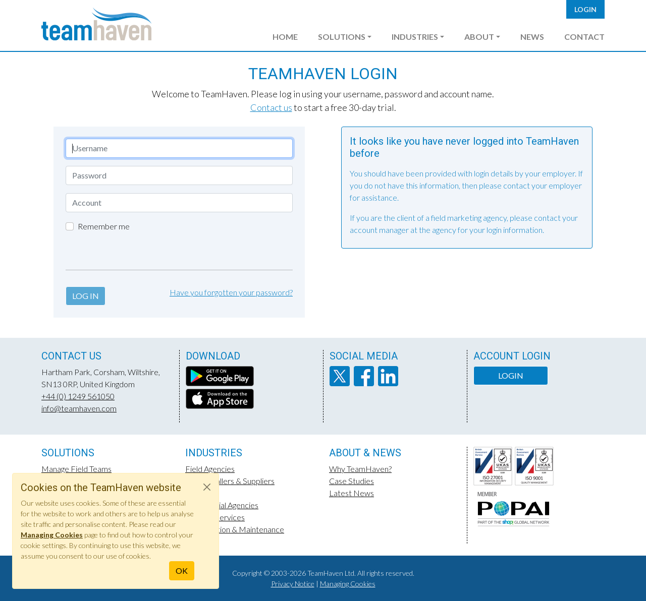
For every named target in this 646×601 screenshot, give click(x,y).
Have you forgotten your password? (231, 292)
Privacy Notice (292, 583)
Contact (584, 36)
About (479, 36)
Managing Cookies (347, 583)
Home (285, 36)
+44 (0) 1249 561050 (78, 396)
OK (182, 570)
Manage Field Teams (76, 468)
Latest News (351, 493)
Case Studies (351, 481)
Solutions (341, 36)
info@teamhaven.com (79, 408)
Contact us (271, 107)
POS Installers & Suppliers (230, 481)
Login (585, 9)
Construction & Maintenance (234, 529)
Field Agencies (210, 468)
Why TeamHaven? (360, 468)
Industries (415, 36)
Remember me (104, 226)
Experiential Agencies (221, 505)
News (532, 36)
